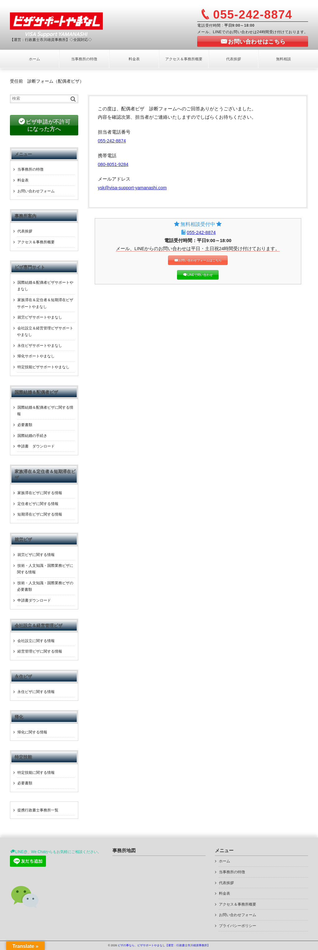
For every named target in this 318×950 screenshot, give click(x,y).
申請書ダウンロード (34, 600)
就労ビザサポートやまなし (39, 317)
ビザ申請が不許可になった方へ (48, 125)
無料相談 (283, 59)
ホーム (34, 59)
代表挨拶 (233, 59)
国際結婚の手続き (32, 436)
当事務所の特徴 (84, 59)
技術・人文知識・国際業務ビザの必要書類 (45, 586)
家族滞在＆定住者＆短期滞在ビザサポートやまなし (45, 303)
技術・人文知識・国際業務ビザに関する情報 (45, 569)
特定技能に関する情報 (36, 772)
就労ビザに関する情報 (36, 555)
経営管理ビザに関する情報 (39, 651)
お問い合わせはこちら (256, 42)
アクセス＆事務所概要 (183, 59)
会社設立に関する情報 (36, 641)
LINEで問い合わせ (200, 275)
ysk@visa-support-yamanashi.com (132, 187)
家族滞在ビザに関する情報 (39, 493)
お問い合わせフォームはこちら (200, 260)
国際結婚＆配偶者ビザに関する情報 (45, 410)
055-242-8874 (112, 140)
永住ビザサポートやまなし (39, 345)
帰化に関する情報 (32, 732)
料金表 (134, 59)
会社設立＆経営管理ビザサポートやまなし (45, 331)
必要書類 (24, 425)
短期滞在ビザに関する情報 (39, 514)
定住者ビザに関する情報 (37, 504)
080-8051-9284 (113, 164)
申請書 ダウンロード (36, 446)
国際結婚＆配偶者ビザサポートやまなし (45, 285)
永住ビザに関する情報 (36, 692)
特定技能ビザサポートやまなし (43, 367)
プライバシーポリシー (237, 926)
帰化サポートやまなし (36, 356)
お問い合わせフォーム (36, 191)
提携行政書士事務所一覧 (37, 810)
